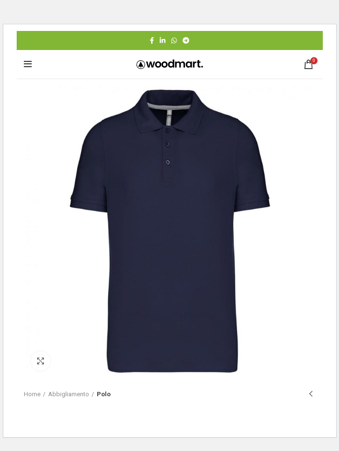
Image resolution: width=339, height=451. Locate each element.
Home (32, 394)
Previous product (311, 394)
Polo (104, 394)
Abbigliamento (68, 394)
